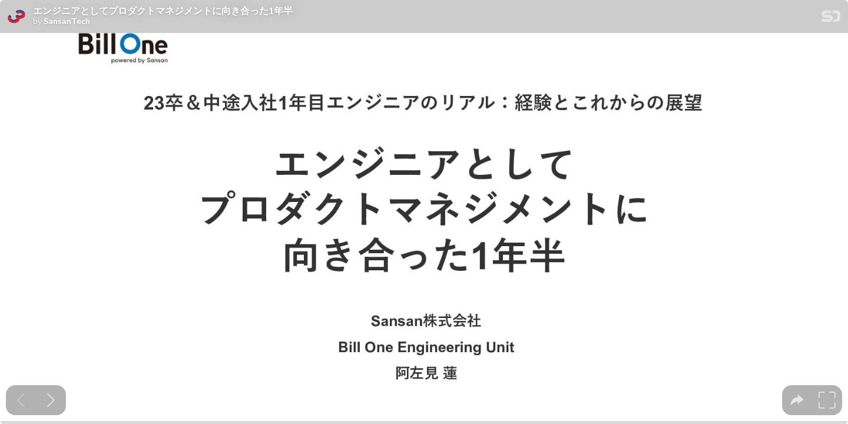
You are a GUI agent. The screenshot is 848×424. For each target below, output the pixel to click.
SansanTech (67, 21)
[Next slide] (51, 400)
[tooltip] (797, 400)
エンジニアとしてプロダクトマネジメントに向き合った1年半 (163, 10)
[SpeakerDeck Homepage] (831, 18)
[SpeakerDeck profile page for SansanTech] (16, 17)
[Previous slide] (21, 400)
